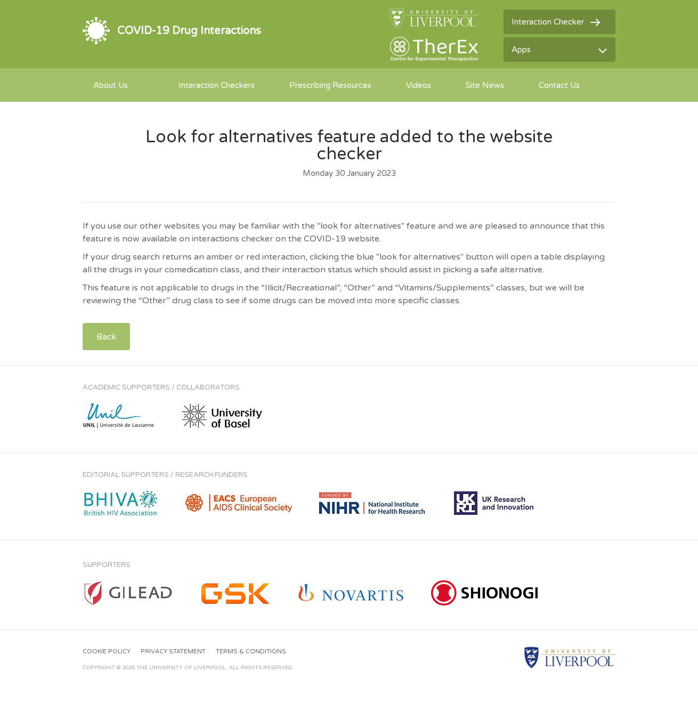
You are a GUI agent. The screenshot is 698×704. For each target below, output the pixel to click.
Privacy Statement (173, 651)
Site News (485, 85)
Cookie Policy (107, 651)
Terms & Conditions (251, 651)
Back (106, 336)
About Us (110, 85)
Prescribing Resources (330, 85)
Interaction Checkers (216, 85)
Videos (418, 85)
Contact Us (559, 85)
